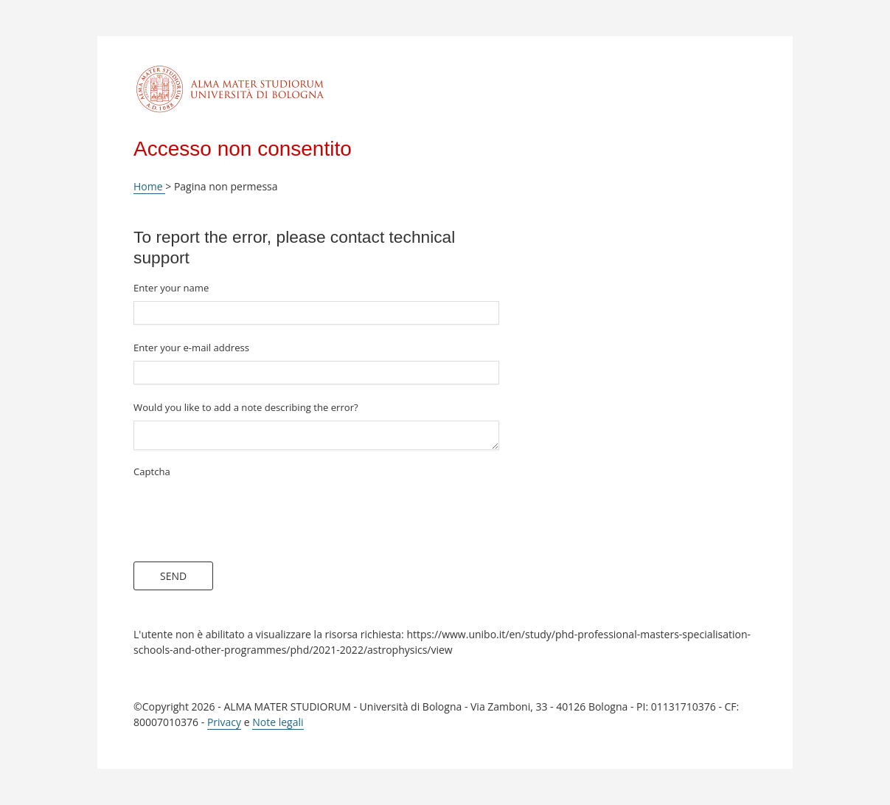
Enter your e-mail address (191, 347)
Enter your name (171, 287)
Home (149, 186)
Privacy (224, 722)
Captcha (151, 471)
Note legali (277, 722)
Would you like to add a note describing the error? (245, 407)
